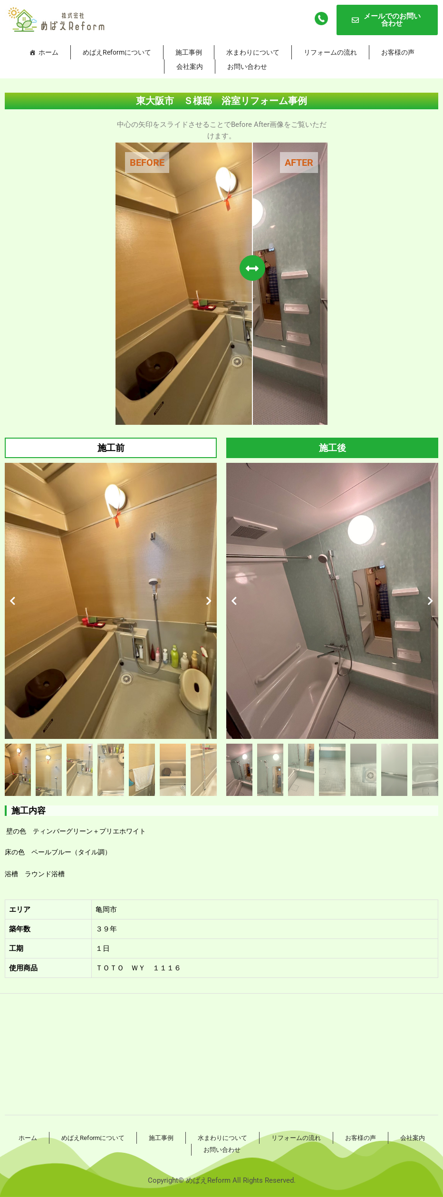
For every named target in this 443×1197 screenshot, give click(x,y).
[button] (13, 601)
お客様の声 (397, 52)
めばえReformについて (117, 52)
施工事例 (188, 52)
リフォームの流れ (330, 52)
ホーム (48, 52)
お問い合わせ (247, 66)
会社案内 (189, 66)
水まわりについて (252, 52)
